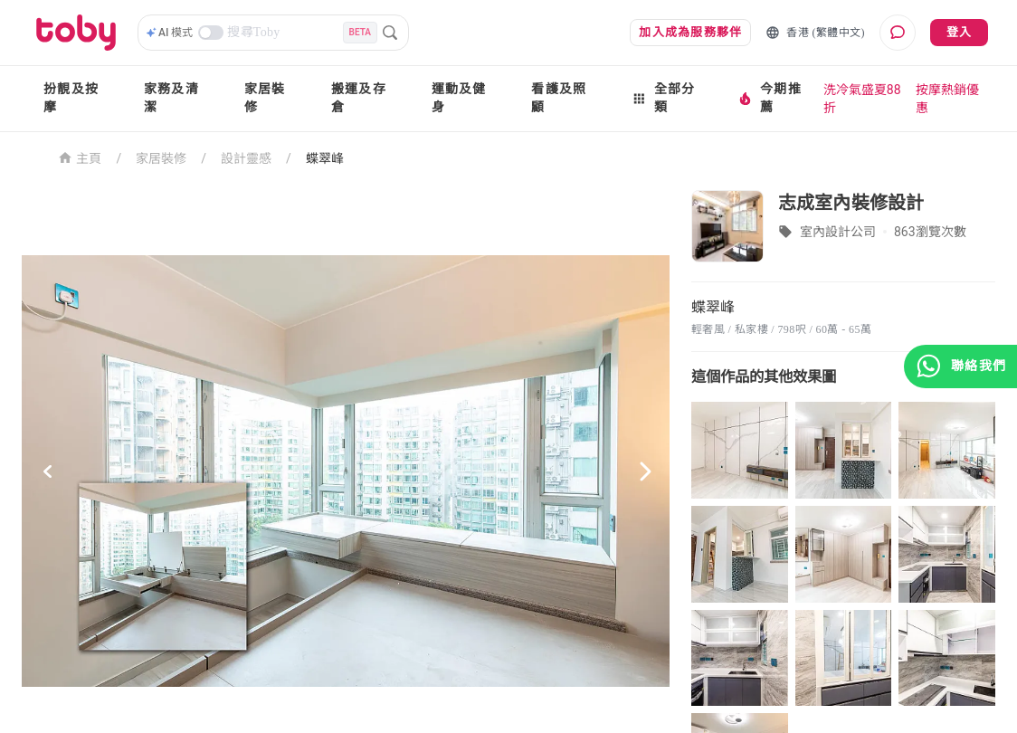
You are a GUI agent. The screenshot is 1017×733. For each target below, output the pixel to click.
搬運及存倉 (358, 98)
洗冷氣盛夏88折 (862, 98)
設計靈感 (246, 158)
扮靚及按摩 (71, 98)
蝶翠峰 (325, 158)
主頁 (80, 157)
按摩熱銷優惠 (947, 98)
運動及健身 (459, 98)
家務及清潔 (171, 98)
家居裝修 (265, 98)
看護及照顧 (558, 98)
